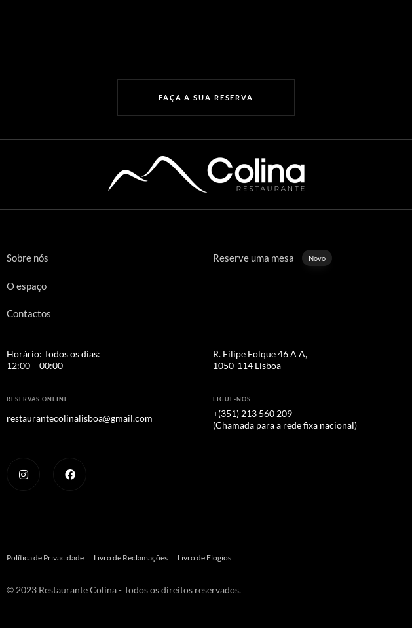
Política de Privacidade (45, 557)
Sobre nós (27, 258)
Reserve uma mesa (273, 258)
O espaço (27, 286)
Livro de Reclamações (131, 557)
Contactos (29, 313)
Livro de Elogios (204, 557)
